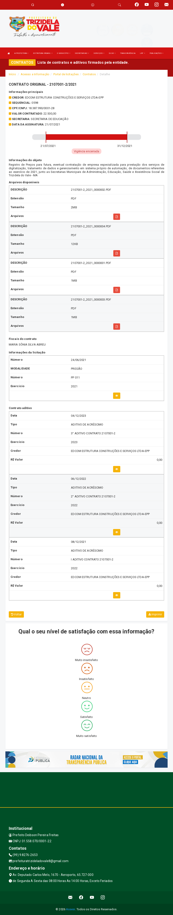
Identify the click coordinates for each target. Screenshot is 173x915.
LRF (142, 53)
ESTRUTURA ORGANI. (43, 53)
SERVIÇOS (98, 53)
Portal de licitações (66, 74)
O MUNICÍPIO (63, 53)
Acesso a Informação (35, 74)
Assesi (70, 909)
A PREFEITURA (21, 53)
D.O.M (112, 53)
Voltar (16, 614)
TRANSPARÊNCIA (127, 53)
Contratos (89, 74)
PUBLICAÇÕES (156, 53)
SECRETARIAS (82, 53)
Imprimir (155, 614)
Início (12, 74)
